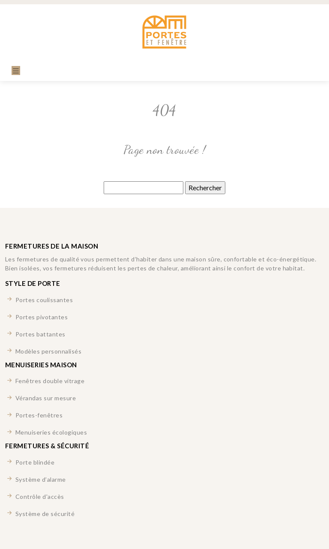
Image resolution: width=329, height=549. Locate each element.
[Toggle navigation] (15, 70)
